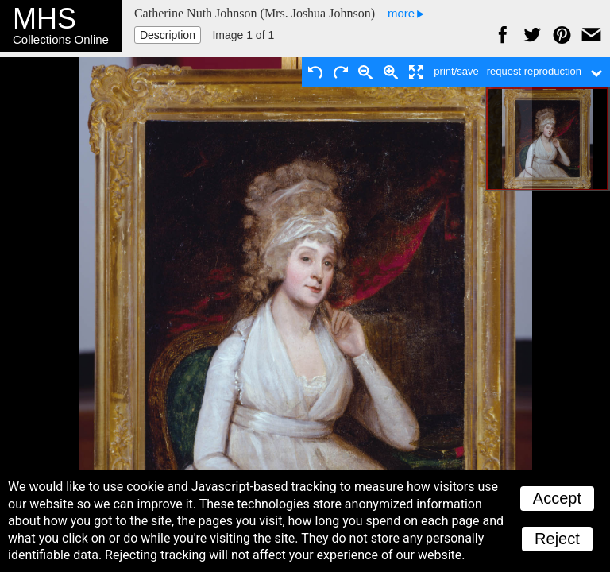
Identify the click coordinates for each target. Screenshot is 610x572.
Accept (557, 498)
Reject (557, 538)
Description (167, 35)
